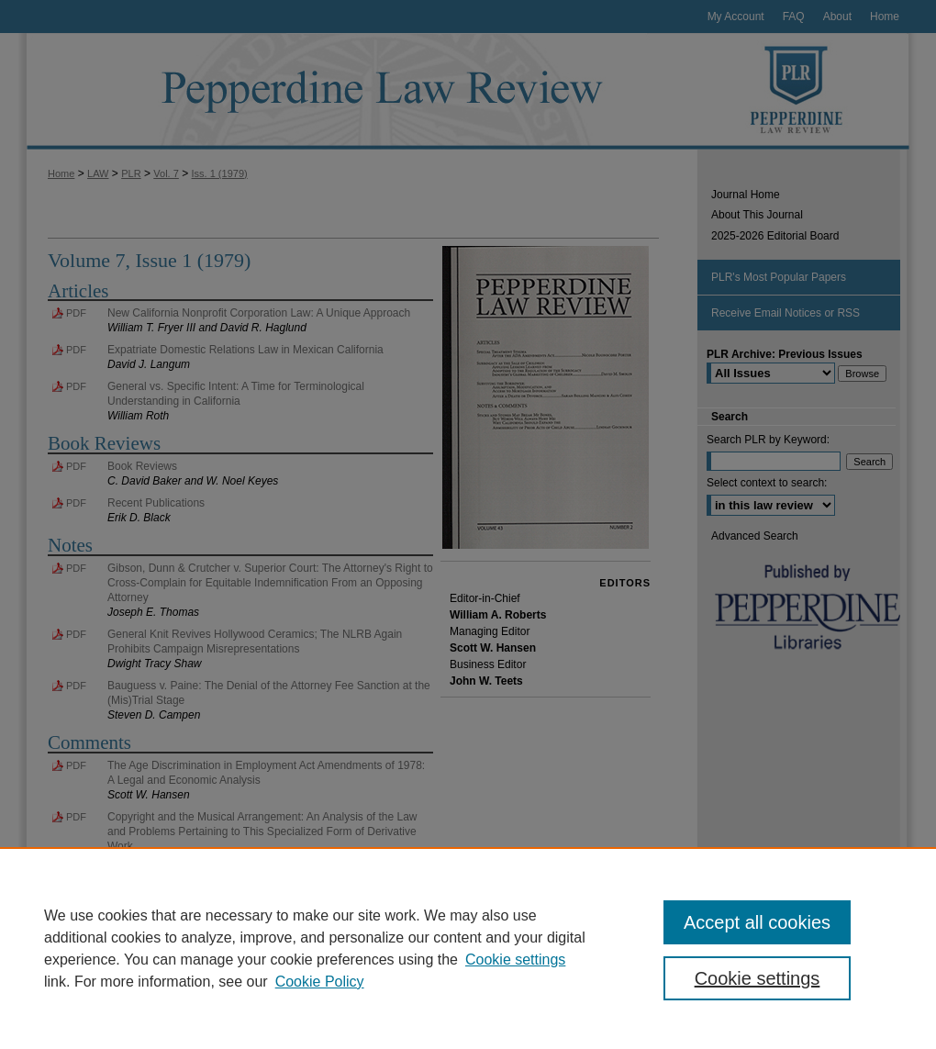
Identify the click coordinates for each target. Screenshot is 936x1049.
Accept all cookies (757, 922)
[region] (468, 948)
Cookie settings (515, 959)
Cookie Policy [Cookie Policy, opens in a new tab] (319, 981)
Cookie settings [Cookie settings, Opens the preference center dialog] (757, 978)
